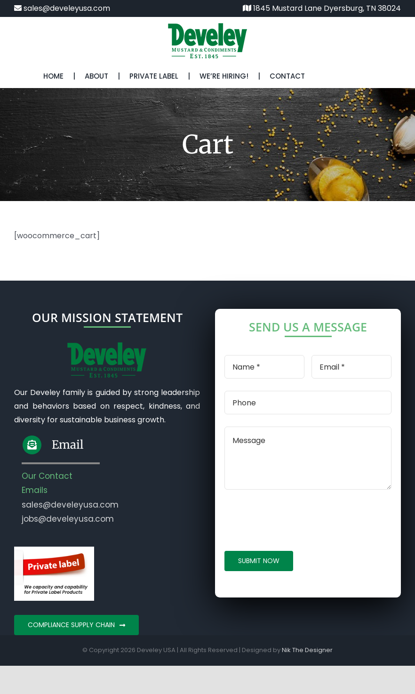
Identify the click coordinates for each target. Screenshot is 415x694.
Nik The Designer (307, 650)
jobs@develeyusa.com (68, 519)
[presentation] (295, 520)
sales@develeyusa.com (62, 8)
